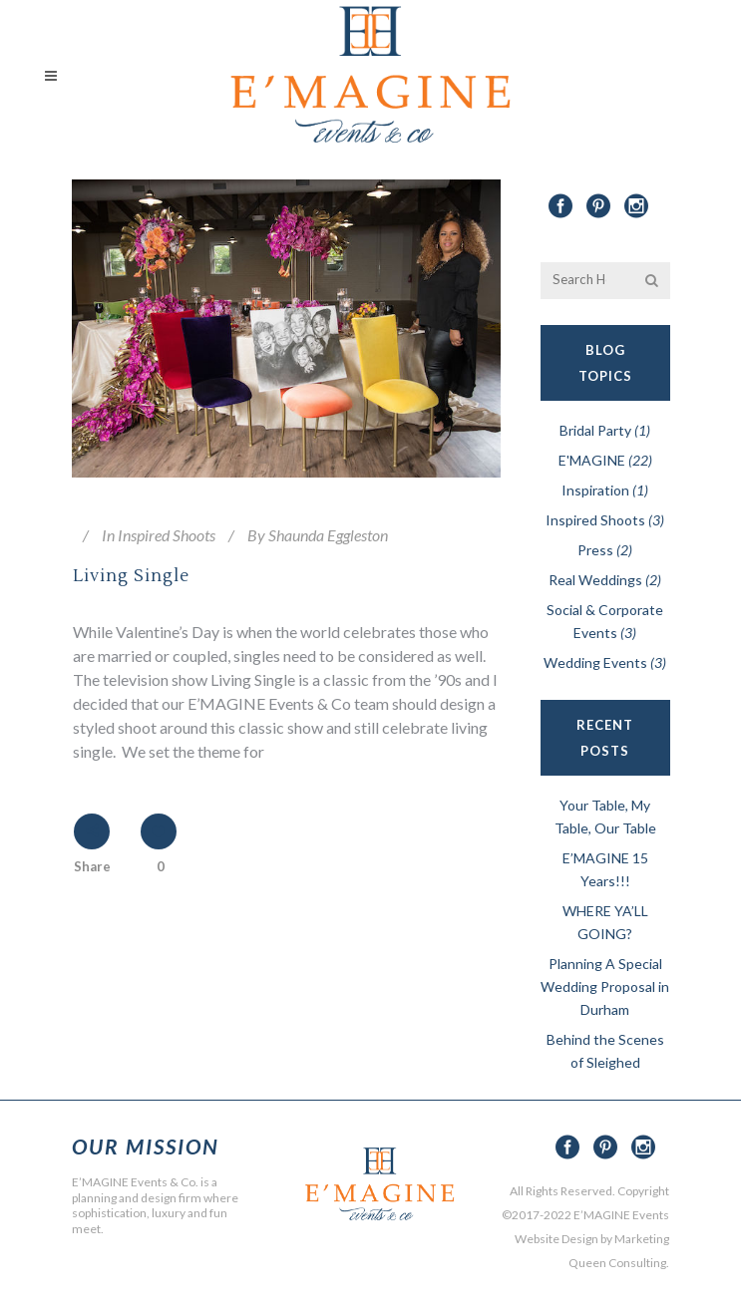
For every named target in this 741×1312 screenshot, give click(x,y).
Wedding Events (595, 662)
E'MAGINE (591, 460)
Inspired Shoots (166, 534)
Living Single (131, 576)
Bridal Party (595, 430)
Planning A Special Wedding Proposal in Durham (605, 986)
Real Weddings (595, 579)
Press (595, 549)
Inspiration (595, 490)
